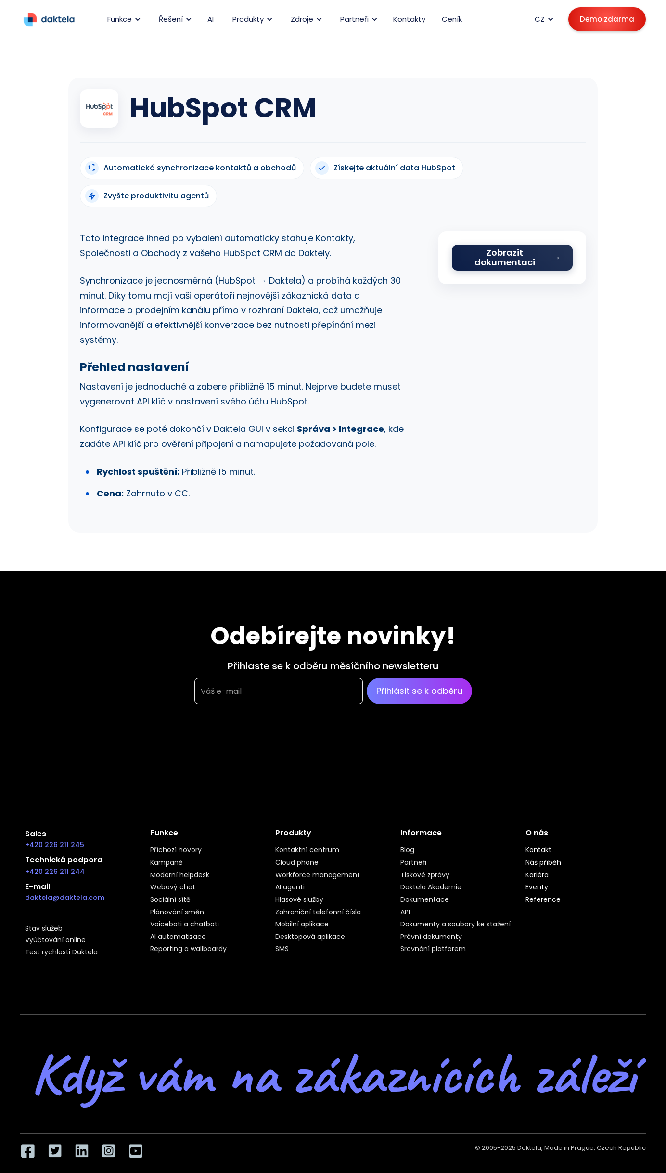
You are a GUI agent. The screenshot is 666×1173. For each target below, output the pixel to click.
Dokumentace (424, 900)
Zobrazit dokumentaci (504, 257)
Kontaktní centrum (307, 850)
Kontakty (409, 19)
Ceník (452, 19)
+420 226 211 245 (54, 844)
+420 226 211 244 (55, 871)
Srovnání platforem (433, 949)
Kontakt (538, 850)
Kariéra (537, 875)
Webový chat (172, 887)
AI (210, 19)
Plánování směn (177, 912)
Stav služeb (44, 929)
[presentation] (267, 751)
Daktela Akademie (430, 887)
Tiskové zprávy (424, 875)
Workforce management (317, 875)
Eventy (536, 887)
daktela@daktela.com (64, 897)
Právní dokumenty (431, 937)
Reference (543, 900)
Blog (407, 850)
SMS (282, 949)
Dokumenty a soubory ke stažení (455, 924)
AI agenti (290, 887)
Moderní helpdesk (179, 875)
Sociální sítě (170, 900)
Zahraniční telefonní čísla (318, 912)
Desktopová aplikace (310, 937)
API (405, 912)
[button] (122, 19)
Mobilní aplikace (302, 924)
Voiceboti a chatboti (184, 924)
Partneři (413, 863)
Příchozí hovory (176, 850)
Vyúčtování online (55, 940)
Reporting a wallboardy (188, 949)
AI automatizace (178, 937)
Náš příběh (543, 863)
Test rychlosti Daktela (61, 952)
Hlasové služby (299, 900)
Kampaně (166, 863)
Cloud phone (297, 863)
